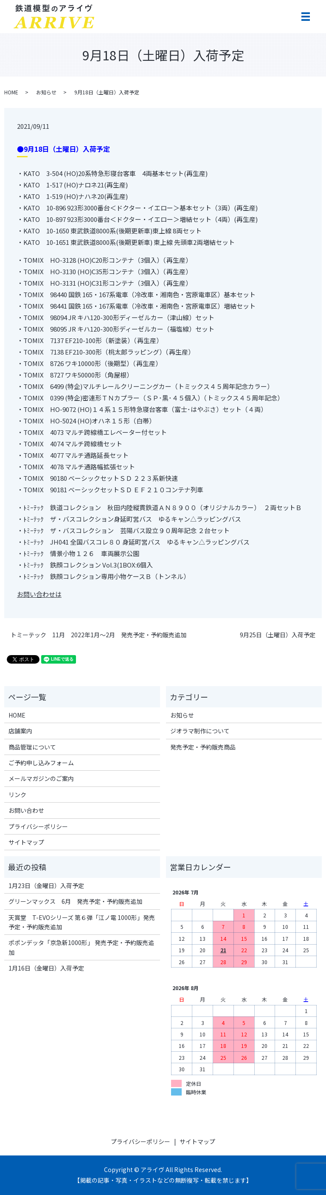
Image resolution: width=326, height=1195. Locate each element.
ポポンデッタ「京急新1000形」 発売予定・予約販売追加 (81, 947)
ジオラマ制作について (200, 731)
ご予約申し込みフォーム (41, 762)
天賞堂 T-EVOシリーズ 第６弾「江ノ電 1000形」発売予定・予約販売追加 (81, 922)
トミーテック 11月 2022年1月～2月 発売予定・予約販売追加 (98, 635)
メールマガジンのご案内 (41, 778)
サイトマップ (26, 842)
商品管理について (32, 747)
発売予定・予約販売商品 (203, 747)
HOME (11, 92)
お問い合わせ (26, 810)
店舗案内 (20, 731)
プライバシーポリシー (38, 826)
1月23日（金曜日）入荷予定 (46, 885)
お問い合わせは (39, 594)
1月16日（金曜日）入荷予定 (46, 968)
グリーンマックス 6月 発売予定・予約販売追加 (75, 901)
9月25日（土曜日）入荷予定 (277, 635)
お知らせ (46, 92)
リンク (17, 794)
